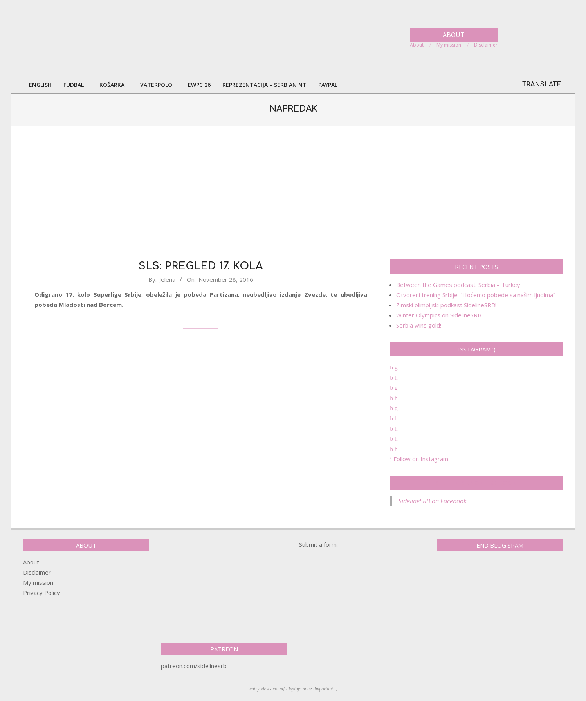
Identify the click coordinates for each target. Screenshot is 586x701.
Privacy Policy (41, 592)
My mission (38, 582)
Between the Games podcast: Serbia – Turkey (458, 284)
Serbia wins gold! (418, 325)
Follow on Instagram (419, 459)
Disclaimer (37, 572)
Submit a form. (318, 544)
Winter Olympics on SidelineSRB (438, 315)
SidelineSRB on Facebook (476, 483)
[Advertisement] (293, 193)
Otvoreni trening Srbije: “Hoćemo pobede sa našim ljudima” (475, 295)
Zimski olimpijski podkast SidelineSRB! (446, 305)
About (31, 562)
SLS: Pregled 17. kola (201, 266)
